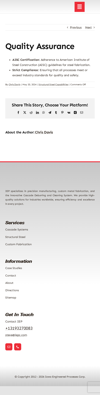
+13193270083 (19, 328)
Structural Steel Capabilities (53, 84)
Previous (76, 27)
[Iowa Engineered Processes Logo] (21, 4)
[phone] (17, 346)
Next (88, 27)
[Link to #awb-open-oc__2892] (79, 7)
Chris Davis (14, 84)
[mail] (8, 346)
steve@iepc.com (16, 335)
